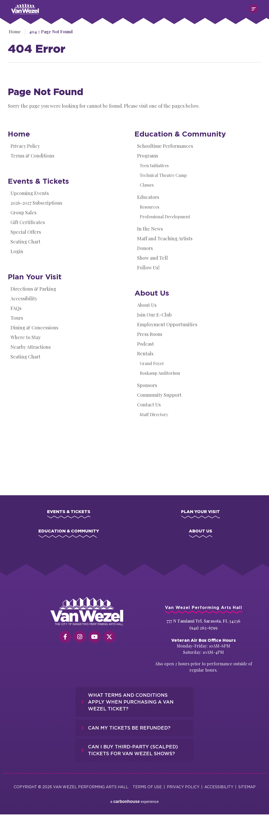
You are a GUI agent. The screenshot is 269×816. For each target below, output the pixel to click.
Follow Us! (148, 267)
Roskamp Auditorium (160, 373)
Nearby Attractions (31, 347)
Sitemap (247, 785)
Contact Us (149, 404)
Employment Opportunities (167, 324)
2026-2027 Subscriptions (36, 203)
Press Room (149, 334)
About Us (151, 293)
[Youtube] (95, 639)
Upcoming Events (30, 193)
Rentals (145, 353)
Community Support (159, 395)
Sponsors (147, 385)
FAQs (16, 308)
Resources (149, 207)
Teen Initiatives (154, 165)
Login (17, 251)
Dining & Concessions (34, 327)
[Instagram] (80, 639)
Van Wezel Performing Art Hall (40, 6)
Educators (148, 197)
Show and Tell (152, 258)
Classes (147, 185)
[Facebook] (65, 639)
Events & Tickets (38, 181)
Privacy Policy (25, 146)
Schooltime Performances (165, 146)
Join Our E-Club (154, 315)
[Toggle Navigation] (254, 8)
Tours (17, 318)
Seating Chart (25, 241)
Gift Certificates (28, 222)
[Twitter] (109, 639)
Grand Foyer (152, 363)
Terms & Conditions (32, 156)
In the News (150, 229)
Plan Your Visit (34, 276)
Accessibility (24, 298)
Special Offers (26, 232)
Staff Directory (154, 414)
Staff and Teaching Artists (165, 238)
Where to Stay (26, 337)
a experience (134, 797)
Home (14, 31)
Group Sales (24, 212)
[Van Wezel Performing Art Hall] (87, 613)
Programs (147, 156)
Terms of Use (147, 785)
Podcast (145, 344)
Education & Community (180, 134)
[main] (134, 254)
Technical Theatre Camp (163, 175)
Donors (145, 248)
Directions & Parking (33, 289)
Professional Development (165, 216)
